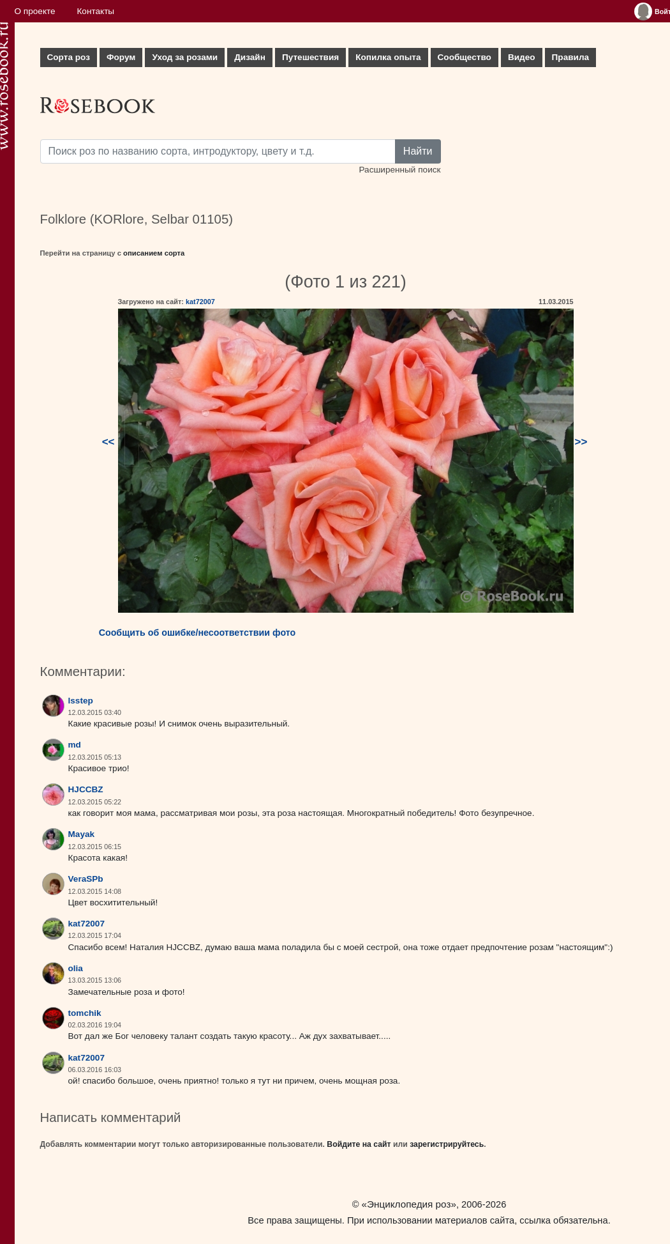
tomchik (84, 1013)
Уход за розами (185, 57)
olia (75, 968)
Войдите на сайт (359, 1144)
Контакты (95, 11)
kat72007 (200, 301)
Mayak (81, 834)
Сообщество (464, 57)
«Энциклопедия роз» (409, 1204)
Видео (521, 57)
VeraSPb (85, 879)
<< (108, 442)
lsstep (80, 700)
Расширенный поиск (399, 169)
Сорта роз (68, 57)
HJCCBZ (85, 789)
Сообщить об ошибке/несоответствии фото (197, 632)
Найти (418, 151)
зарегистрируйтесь (447, 1144)
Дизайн (249, 57)
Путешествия (310, 57)
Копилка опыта (388, 57)
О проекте (35, 11)
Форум (121, 57)
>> (581, 442)
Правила (571, 57)
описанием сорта (153, 253)
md (74, 744)
